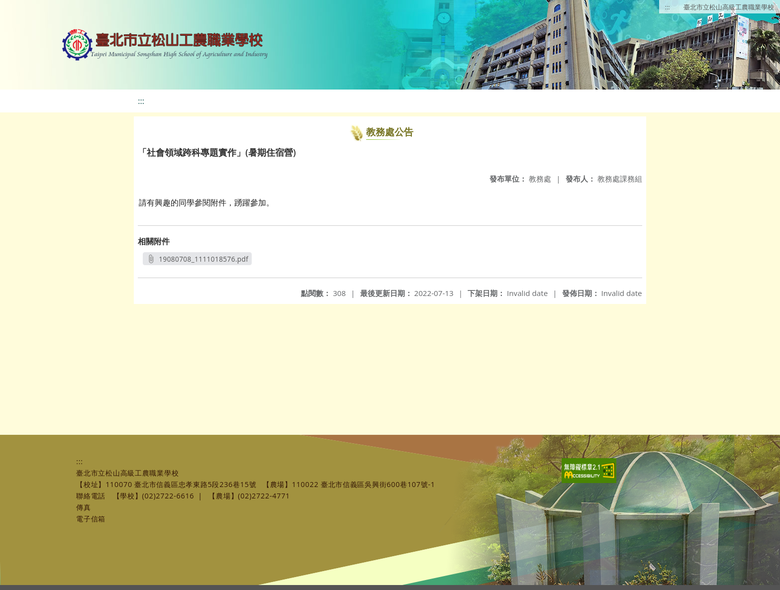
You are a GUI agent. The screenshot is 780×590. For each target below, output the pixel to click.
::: (667, 6)
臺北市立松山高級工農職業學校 (728, 6)
